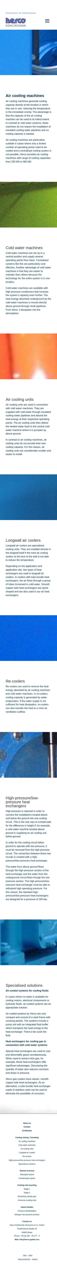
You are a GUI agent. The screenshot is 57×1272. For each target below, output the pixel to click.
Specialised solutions (26, 1164)
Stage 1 (27, 1189)
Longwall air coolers (27, 1153)
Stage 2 (27, 1193)
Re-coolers (26, 1156)
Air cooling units (27, 1149)
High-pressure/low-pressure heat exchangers (27, 1160)
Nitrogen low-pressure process (27, 1215)
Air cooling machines (27, 1141)
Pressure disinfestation (27, 1211)
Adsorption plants (27, 1174)
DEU (25, 1255)
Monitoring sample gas (27, 1196)
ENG (30, 1255)
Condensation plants (27, 1178)
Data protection (24, 1259)
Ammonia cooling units (27, 1200)
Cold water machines (26, 1145)
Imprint (35, 1259)
